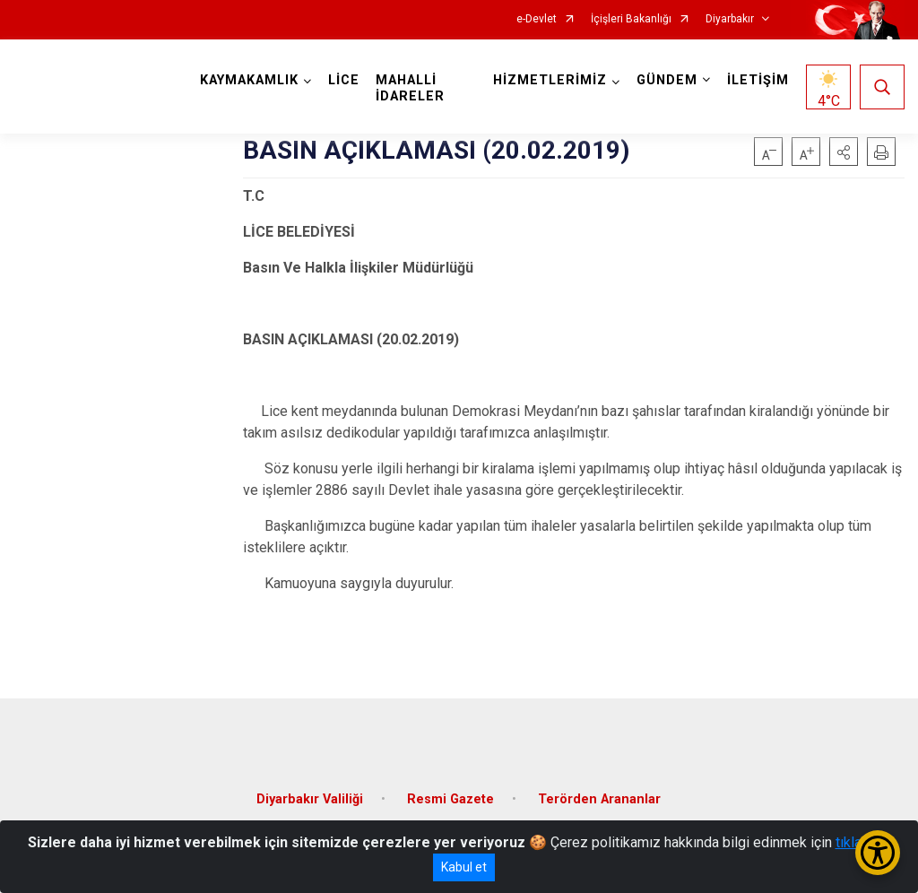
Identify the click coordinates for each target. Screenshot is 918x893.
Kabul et (464, 867)
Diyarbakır (730, 19)
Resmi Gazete (450, 799)
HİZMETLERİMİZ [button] (550, 80)
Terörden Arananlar (599, 799)
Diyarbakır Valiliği (309, 799)
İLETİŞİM (758, 80)
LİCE (343, 80)
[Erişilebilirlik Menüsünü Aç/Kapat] (877, 852)
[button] (843, 151)
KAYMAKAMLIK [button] (249, 80)
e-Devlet (536, 19)
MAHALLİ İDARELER (410, 88)
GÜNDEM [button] (667, 80)
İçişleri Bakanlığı (631, 19)
